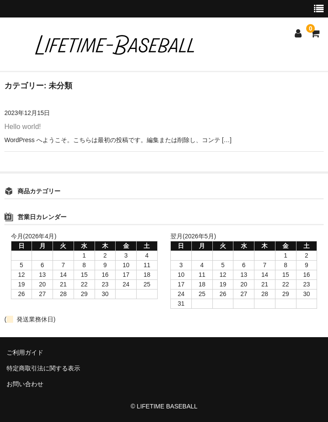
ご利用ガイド (25, 352)
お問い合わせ (25, 383)
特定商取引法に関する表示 (43, 368)
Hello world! (22, 126)
